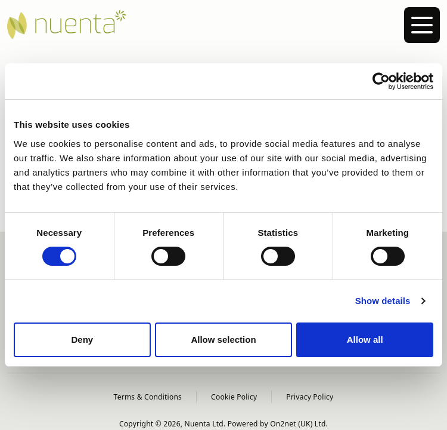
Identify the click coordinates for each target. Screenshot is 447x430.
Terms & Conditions (148, 397)
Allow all (365, 339)
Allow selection (223, 339)
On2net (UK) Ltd (297, 424)
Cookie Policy (234, 397)
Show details (383, 301)
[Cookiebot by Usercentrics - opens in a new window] (381, 81)
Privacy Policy (309, 397)
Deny (82, 339)
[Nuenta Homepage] (223, 24)
